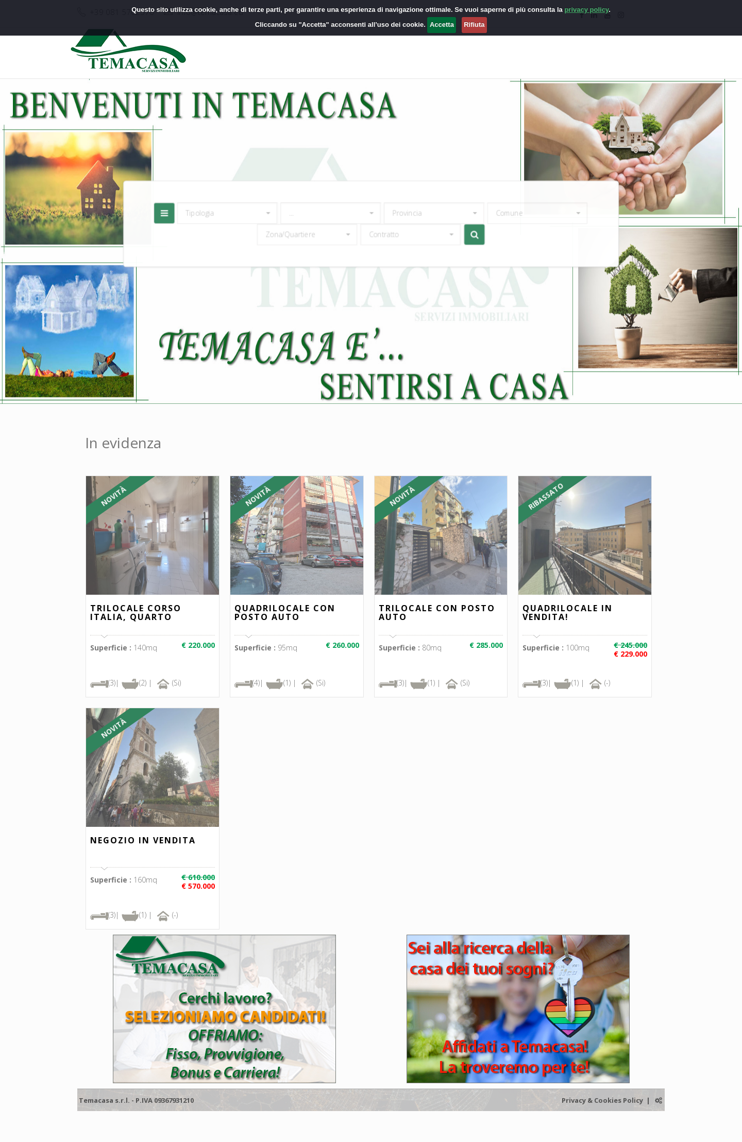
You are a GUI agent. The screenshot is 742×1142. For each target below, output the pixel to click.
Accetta (442, 24)
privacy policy (586, 9)
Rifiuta (474, 24)
